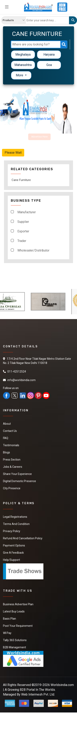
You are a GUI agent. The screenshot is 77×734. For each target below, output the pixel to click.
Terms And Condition (16, 524)
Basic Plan (9, 618)
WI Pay (7, 633)
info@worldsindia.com (21, 380)
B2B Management (14, 647)
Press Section (11, 459)
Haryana (49, 54)
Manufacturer (26, 212)
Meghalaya (23, 54)
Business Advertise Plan (18, 604)
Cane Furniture (21, 180)
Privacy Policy (11, 531)
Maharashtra (23, 65)
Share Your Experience (17, 474)
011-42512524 (16, 371)
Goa (49, 65)
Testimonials (11, 445)
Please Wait (13, 152)
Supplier (23, 222)
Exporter (23, 231)
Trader (21, 241)
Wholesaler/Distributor (33, 250)
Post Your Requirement (18, 625)
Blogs (6, 452)
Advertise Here (39, 136)
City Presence (11, 488)
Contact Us (10, 430)
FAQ (5, 438)
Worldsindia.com (62, 685)
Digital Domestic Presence (19, 481)
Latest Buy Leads (14, 611)
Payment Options (14, 545)
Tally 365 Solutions (15, 640)
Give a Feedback (13, 552)
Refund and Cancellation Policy (22, 538)
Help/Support (11, 559)
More (20, 75)
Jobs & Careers (12, 466)
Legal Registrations (15, 516)
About (7, 423)
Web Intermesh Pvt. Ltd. (38, 694)
